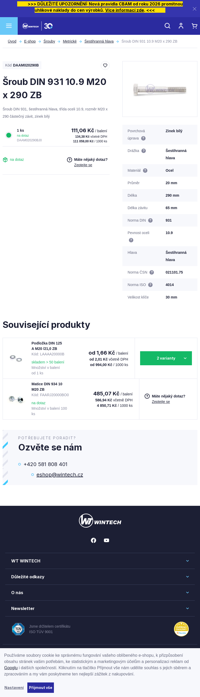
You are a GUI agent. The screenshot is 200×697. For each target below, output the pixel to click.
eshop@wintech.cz (59, 475)
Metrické (70, 41)
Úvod (12, 41)
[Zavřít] (194, 8)
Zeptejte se (83, 165)
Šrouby (49, 41)
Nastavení (14, 687)
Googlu (11, 668)
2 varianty (166, 358)
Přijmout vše (40, 687)
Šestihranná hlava (99, 41)
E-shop (30, 41)
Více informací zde (124, 10)
